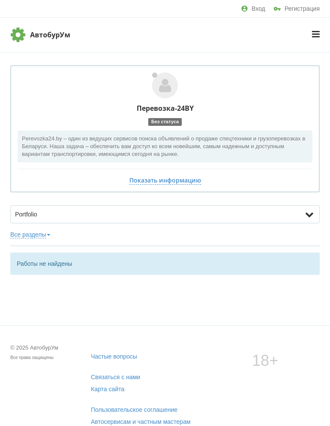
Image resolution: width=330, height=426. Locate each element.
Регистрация (297, 8)
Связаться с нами (116, 377)
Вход (253, 8)
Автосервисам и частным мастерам (141, 421)
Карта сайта (108, 389)
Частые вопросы (114, 356)
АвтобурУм (50, 35)
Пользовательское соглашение (134, 409)
